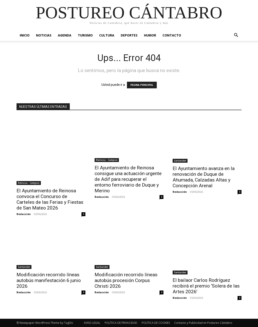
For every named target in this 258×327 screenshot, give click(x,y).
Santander (180, 160)
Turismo (85, 35)
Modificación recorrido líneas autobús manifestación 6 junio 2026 (49, 280)
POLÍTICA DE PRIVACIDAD (121, 323)
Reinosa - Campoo (28, 182)
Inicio (25, 35)
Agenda (64, 35)
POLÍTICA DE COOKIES (156, 323)
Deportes (129, 35)
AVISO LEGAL (92, 323)
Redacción (24, 214)
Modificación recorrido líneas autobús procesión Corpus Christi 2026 (126, 280)
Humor (150, 35)
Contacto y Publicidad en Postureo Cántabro (203, 323)
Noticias (43, 35)
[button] (235, 36)
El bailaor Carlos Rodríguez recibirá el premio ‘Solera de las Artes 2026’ (206, 285)
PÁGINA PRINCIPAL (141, 85)
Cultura (106, 35)
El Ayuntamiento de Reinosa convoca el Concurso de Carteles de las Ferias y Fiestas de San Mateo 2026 (50, 199)
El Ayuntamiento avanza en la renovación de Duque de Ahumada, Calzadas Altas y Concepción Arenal (204, 177)
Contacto (172, 35)
